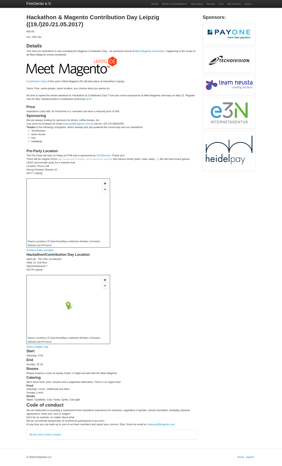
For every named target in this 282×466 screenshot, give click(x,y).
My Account (234, 3)
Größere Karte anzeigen (40, 250)
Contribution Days (36, 81)
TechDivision (103, 155)
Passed (210, 3)
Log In (248, 3)
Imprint (250, 457)
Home (154, 3)
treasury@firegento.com (76, 123)
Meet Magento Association (150, 51)
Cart (221, 3)
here (88, 98)
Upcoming (196, 3)
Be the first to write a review (45, 434)
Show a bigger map (37, 346)
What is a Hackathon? (174, 3)
